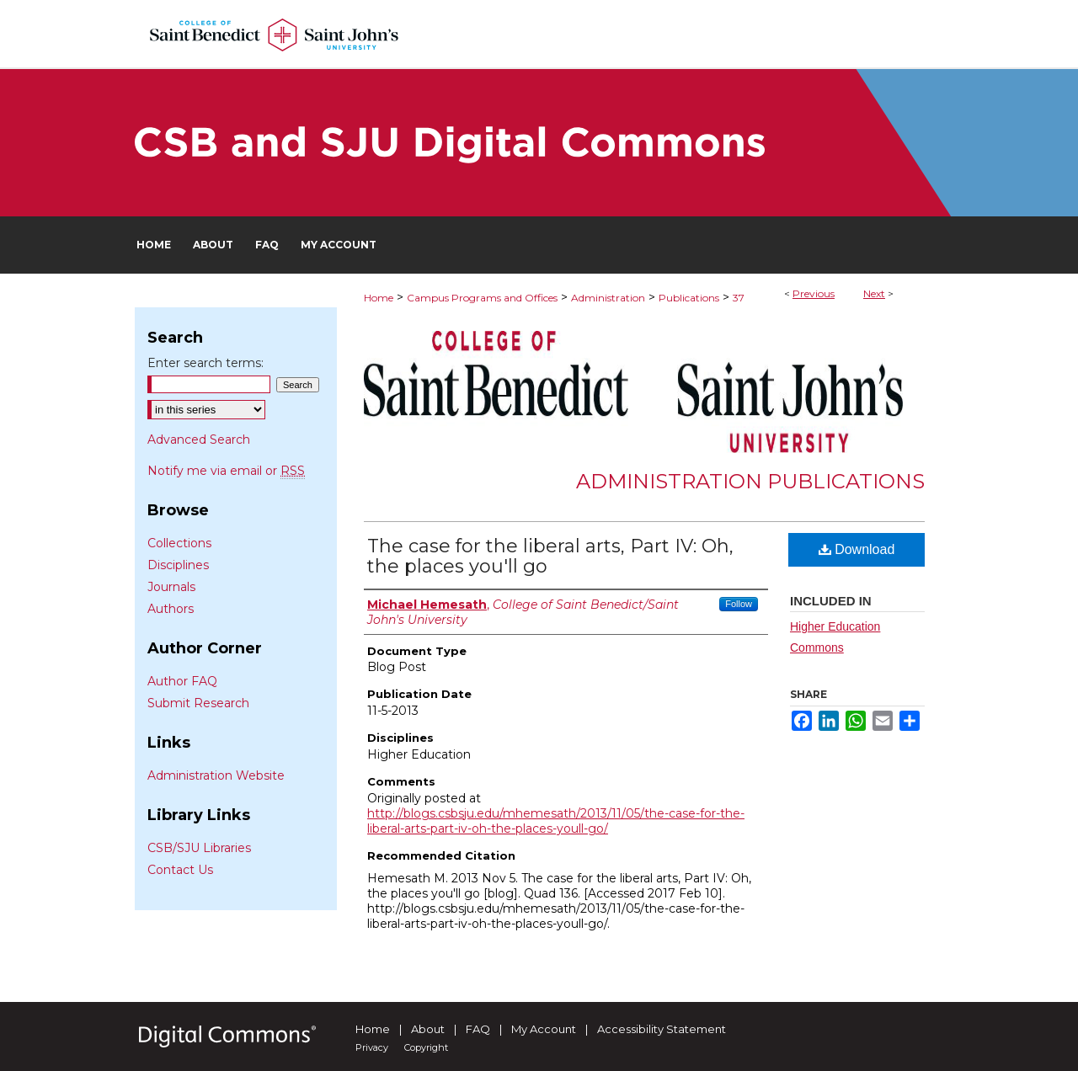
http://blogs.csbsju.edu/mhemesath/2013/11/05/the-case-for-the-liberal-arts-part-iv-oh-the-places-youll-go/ (555, 821)
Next (874, 293)
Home (378, 297)
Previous (813, 293)
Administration (608, 297)
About (428, 1029)
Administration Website (216, 775)
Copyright (426, 1047)
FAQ (478, 1029)
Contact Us (180, 869)
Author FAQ (182, 681)
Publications (689, 297)
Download (857, 549)
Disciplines (178, 565)
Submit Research (198, 703)
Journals (171, 586)
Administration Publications (750, 481)
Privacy (371, 1047)
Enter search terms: (205, 362)
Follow (738, 604)
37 (738, 297)
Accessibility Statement (661, 1029)
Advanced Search (198, 439)
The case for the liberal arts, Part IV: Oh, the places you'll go (550, 556)
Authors (170, 608)
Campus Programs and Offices (482, 297)
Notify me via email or (226, 470)
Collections (179, 543)
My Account (543, 1029)
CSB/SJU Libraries (199, 847)
